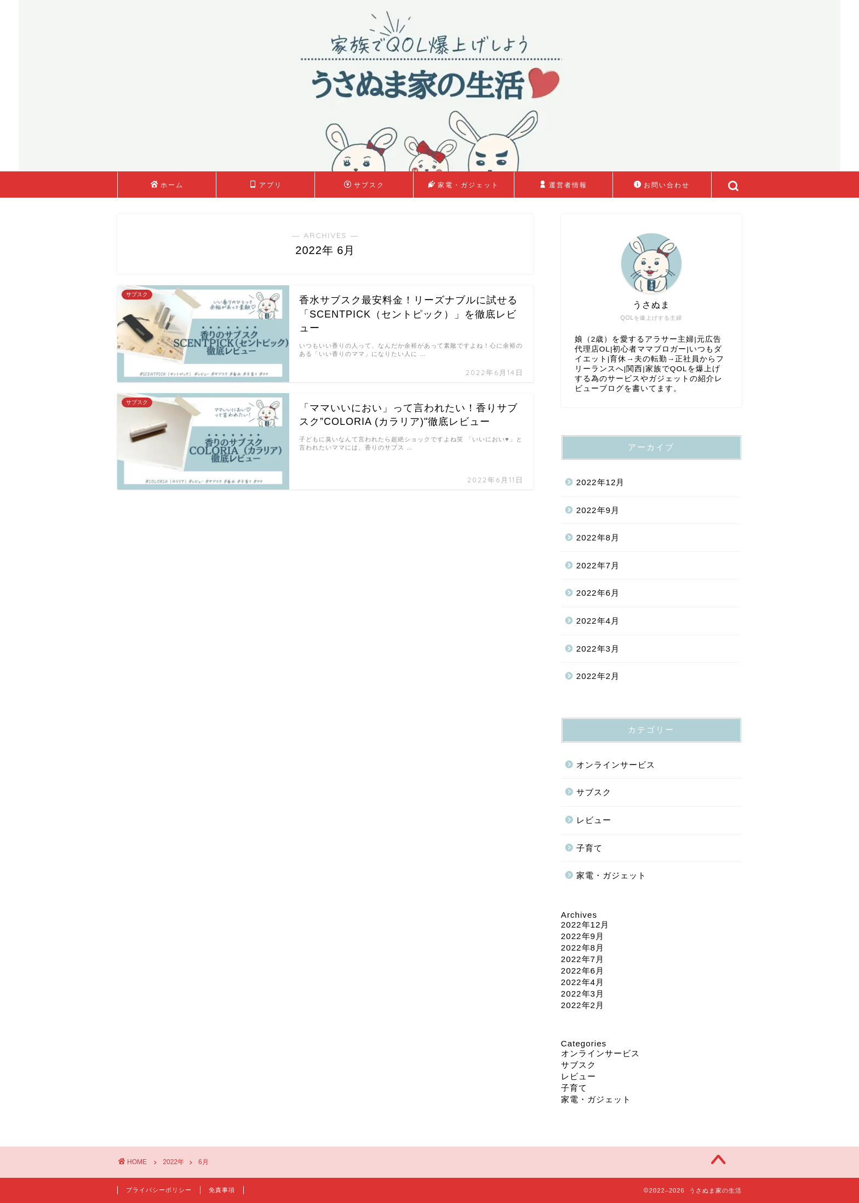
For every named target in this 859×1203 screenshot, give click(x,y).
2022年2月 (598, 676)
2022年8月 (598, 537)
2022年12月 (600, 482)
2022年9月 (598, 510)
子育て (589, 848)
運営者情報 (563, 185)
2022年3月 (598, 648)
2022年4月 (598, 620)
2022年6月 (598, 592)
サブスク (364, 185)
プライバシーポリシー (159, 1190)
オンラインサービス (615, 764)
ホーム (167, 185)
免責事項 (222, 1190)
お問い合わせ (662, 185)
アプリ (265, 185)
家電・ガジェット (463, 185)
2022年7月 (598, 565)
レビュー (593, 820)
